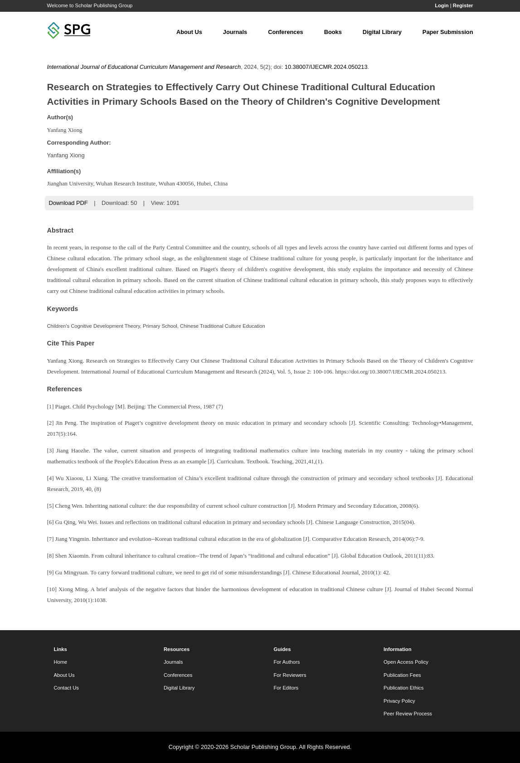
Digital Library (382, 32)
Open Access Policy (406, 662)
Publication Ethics (403, 687)
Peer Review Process (408, 713)
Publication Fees (402, 675)
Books (333, 32)
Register (463, 5)
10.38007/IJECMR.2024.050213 (326, 66)
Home (61, 662)
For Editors (286, 687)
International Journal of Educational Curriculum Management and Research (144, 66)
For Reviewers (290, 675)
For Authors (287, 662)
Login (441, 5)
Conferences (285, 32)
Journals (235, 32)
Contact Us (66, 687)
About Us (189, 32)
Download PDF (68, 202)
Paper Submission (448, 32)
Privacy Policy (399, 701)
